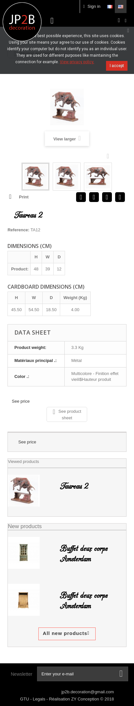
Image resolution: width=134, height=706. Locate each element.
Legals (40, 699)
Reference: (18, 229)
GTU (25, 699)
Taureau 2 (74, 486)
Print (24, 197)
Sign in (91, 6)
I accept (117, 66)
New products (25, 526)
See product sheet (67, 414)
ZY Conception (85, 699)
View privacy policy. (77, 62)
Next (109, 155)
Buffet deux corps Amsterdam (83, 553)
